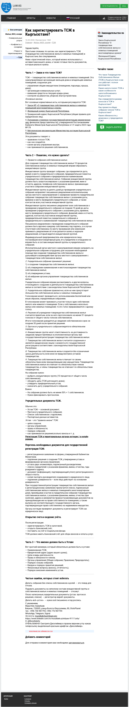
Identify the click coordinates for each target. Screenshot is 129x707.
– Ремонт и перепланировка (15, 52)
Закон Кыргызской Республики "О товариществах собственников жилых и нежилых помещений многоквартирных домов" (110, 46)
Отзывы (27, 701)
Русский (73, 18)
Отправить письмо (31, 703)
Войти (6, 699)
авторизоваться (76, 643)
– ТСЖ (19, 57)
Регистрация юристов (110, 6)
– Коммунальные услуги (15, 39)
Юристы (31, 18)
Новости (51, 18)
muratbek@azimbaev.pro (46, 616)
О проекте (28, 699)
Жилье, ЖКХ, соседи (13, 34)
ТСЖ (54, 43)
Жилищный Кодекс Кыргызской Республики (109, 57)
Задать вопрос (114, 127)
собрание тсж (45, 631)
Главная (11, 18)
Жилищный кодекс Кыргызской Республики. (48, 111)
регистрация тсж (34, 631)
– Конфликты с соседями (15, 45)
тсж (51, 631)
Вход (124, 6)
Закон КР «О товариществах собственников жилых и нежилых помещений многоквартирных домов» (55, 106)
